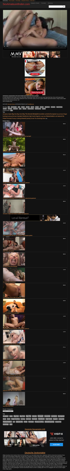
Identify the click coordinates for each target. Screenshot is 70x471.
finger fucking (59, 107)
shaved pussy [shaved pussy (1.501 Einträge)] (26, 118)
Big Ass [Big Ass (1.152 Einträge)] (14, 114)
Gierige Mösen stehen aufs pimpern (11, 167)
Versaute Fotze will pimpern (9, 282)
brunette (41, 107)
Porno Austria (11, 0)
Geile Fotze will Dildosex (8, 251)
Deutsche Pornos (25, 0)
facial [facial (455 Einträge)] (58, 114)
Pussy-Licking (31, 108)
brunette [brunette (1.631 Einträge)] (41, 114)
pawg (20, 108)
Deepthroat (47, 107)
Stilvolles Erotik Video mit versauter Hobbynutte (14, 151)
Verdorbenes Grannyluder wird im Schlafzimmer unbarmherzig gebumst (19, 198)
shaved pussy (38, 108)
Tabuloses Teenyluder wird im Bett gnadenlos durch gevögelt (17, 136)
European (53, 107)
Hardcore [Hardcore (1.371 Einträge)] (25, 116)
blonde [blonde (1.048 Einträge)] (30, 114)
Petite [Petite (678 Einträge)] (4, 118)
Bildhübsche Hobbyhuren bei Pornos (11, 359)
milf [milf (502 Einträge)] (56, 116)
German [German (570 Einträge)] (14, 116)
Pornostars (43, 3)
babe (19, 107)
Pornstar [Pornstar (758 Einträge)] (9, 118)
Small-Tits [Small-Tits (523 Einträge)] (34, 118)
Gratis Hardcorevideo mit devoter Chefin (12, 344)
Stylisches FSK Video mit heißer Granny (12, 390)
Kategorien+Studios (35, 3)
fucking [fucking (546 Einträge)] (9, 116)
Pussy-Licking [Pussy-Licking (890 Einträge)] (16, 118)
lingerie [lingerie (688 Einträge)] (38, 116)
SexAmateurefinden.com (16, 4)
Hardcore (10, 108)
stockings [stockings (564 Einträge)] (40, 118)
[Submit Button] (64, 6)
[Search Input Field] (56, 6)
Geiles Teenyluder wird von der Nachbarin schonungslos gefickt (17, 235)
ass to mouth (13, 107)
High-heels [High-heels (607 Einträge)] (32, 116)
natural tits (15, 108)
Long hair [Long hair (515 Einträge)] (43, 116)
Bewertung (50, 3)
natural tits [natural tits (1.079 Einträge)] (60, 116)
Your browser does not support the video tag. (35, 30)
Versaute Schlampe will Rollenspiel (11, 313)
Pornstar (24, 108)
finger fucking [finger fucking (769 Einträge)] (15, 419)
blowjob (37, 107)
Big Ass (23, 107)
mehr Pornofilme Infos (7, 101)
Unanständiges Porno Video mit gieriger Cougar (14, 297)
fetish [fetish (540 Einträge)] (61, 114)
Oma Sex (32, 0)
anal (9, 107)
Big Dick (27, 107)
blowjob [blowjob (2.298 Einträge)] (35, 114)
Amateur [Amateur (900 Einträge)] (5, 114)
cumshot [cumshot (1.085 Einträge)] (47, 114)
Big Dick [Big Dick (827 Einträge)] (19, 114)
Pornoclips (18, 0)
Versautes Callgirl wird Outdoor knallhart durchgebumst (16, 213)
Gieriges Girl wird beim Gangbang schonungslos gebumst (16, 182)
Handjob (5, 108)
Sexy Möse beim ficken (8, 406)
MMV (11, 110)
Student (44, 108)
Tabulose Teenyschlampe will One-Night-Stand (13, 375)
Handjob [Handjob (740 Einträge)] (19, 116)
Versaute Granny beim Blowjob (10, 266)
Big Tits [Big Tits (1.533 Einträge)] (25, 114)
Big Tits (32, 107)
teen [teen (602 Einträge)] (44, 118)
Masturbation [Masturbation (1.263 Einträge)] (50, 116)
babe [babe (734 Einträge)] (9, 114)
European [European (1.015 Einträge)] (53, 114)
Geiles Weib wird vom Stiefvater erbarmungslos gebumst (16, 328)
